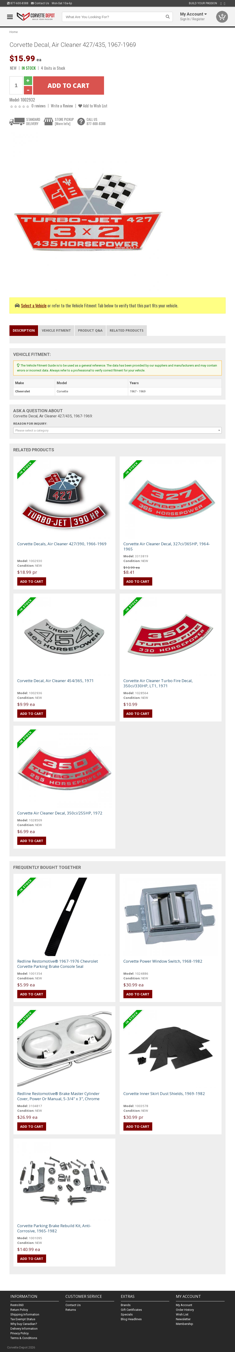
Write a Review (62, 106)
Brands (126, 1305)
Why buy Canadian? (23, 1324)
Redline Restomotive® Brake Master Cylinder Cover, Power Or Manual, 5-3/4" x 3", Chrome (58, 1096)
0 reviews (38, 106)
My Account (184, 1305)
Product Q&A (90, 330)
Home (13, 32)
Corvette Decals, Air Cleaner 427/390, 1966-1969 (62, 543)
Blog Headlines (131, 1319)
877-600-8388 (17, 3)
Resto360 (16, 1305)
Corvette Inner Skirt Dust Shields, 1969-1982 (164, 1093)
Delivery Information (24, 1328)
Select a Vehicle (34, 305)
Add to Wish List (92, 106)
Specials (127, 1314)
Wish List (182, 1314)
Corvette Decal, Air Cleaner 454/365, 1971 (55, 680)
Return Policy (19, 1309)
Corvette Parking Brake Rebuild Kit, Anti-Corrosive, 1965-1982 (54, 1228)
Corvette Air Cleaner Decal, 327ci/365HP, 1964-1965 (166, 546)
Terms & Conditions (23, 1338)
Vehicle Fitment (56, 330)
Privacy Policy (19, 1333)
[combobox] (117, 430)
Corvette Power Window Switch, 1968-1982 (162, 961)
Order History (185, 1309)
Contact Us (40, 3)
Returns (70, 1309)
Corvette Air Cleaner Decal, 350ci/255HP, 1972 (59, 813)
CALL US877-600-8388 (96, 121)
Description (24, 330)
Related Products (127, 330)
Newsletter (183, 1319)
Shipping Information (24, 1314)
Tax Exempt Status (22, 1319)
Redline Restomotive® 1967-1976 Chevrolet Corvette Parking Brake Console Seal (57, 963)
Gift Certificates (131, 1309)
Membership (184, 1324)
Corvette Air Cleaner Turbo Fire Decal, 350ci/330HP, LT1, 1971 (158, 683)
